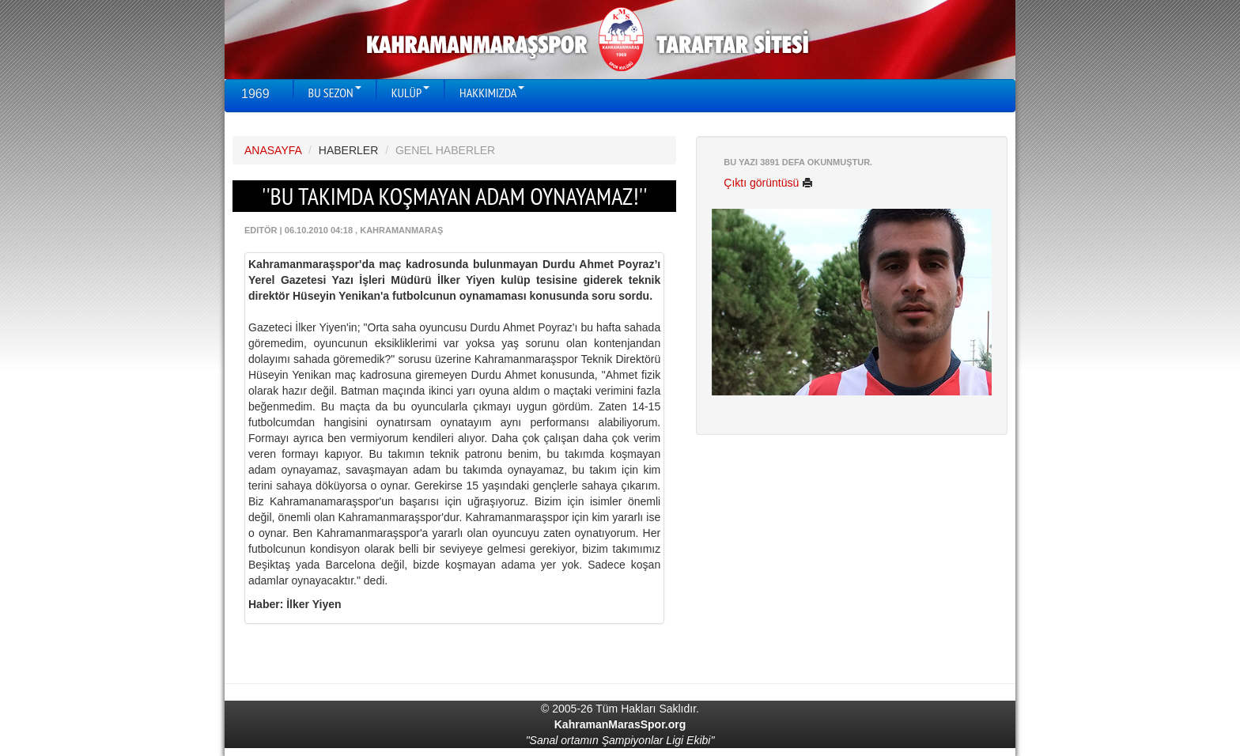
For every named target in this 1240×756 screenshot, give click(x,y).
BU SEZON (334, 92)
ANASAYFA (272, 150)
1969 (255, 93)
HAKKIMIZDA (491, 92)
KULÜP (410, 92)
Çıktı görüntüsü (768, 182)
